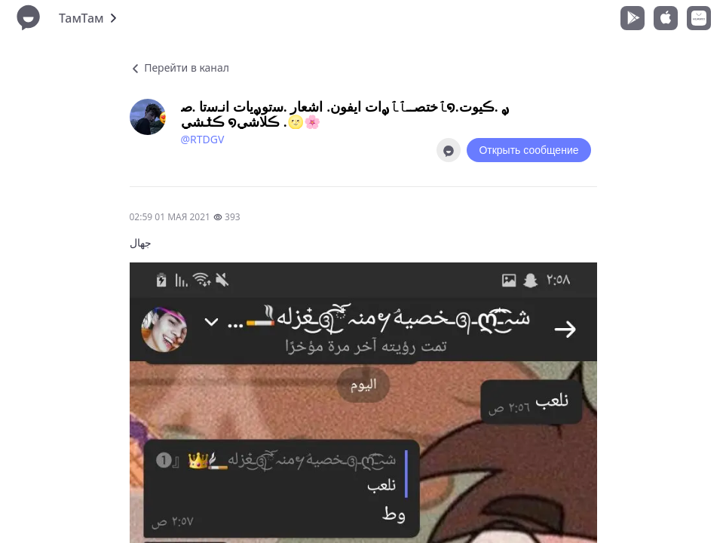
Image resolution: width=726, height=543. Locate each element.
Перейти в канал (179, 67)
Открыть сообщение (528, 150)
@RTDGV (203, 139)
